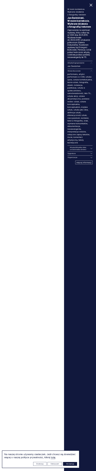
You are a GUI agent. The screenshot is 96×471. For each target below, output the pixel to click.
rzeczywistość (73, 118)
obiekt (70, 85)
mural (69, 137)
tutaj (53, 457)
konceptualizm (73, 107)
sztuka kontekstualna (82, 79)
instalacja (78, 85)
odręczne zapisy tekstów (78, 134)
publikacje (71, 88)
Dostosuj (39, 464)
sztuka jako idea (81, 110)
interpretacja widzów (76, 132)
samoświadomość (75, 93)
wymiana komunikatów (77, 123)
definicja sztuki (74, 112)
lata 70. (87, 93)
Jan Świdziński (73, 66)
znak (86, 121)
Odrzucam (55, 464)
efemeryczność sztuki (77, 115)
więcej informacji (83, 162)
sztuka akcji (72, 96)
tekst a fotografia (75, 121)
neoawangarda (74, 129)
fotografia (83, 82)
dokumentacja (73, 126)
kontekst (84, 118)
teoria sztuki (72, 82)
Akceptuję (70, 464)
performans (72, 74)
